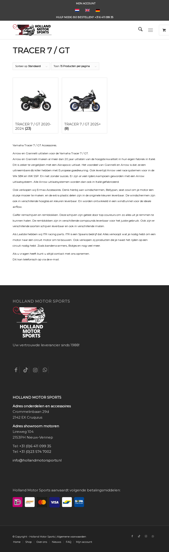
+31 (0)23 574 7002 (35, 451)
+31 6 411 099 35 (104, 17)
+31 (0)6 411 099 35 (35, 446)
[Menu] (150, 30)
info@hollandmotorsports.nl (37, 460)
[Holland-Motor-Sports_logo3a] (70, 30)
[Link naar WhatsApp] (152, 536)
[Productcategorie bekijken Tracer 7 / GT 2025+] (84, 105)
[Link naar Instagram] (146, 536)
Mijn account (86, 3)
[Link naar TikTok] (139, 536)
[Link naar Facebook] (132, 536)
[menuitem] (86, 3)
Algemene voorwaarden (71, 536)
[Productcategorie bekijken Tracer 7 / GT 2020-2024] (35, 105)
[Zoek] (138, 30)
